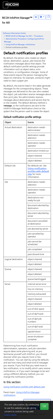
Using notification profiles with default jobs (38, 171)
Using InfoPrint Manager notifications (20, 45)
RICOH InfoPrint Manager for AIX (19, 36)
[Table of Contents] (36, 17)
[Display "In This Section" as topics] (48, 17)
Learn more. (10, 415)
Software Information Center (14, 33)
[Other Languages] (42, 17)
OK (44, 406)
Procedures (38, 36)
